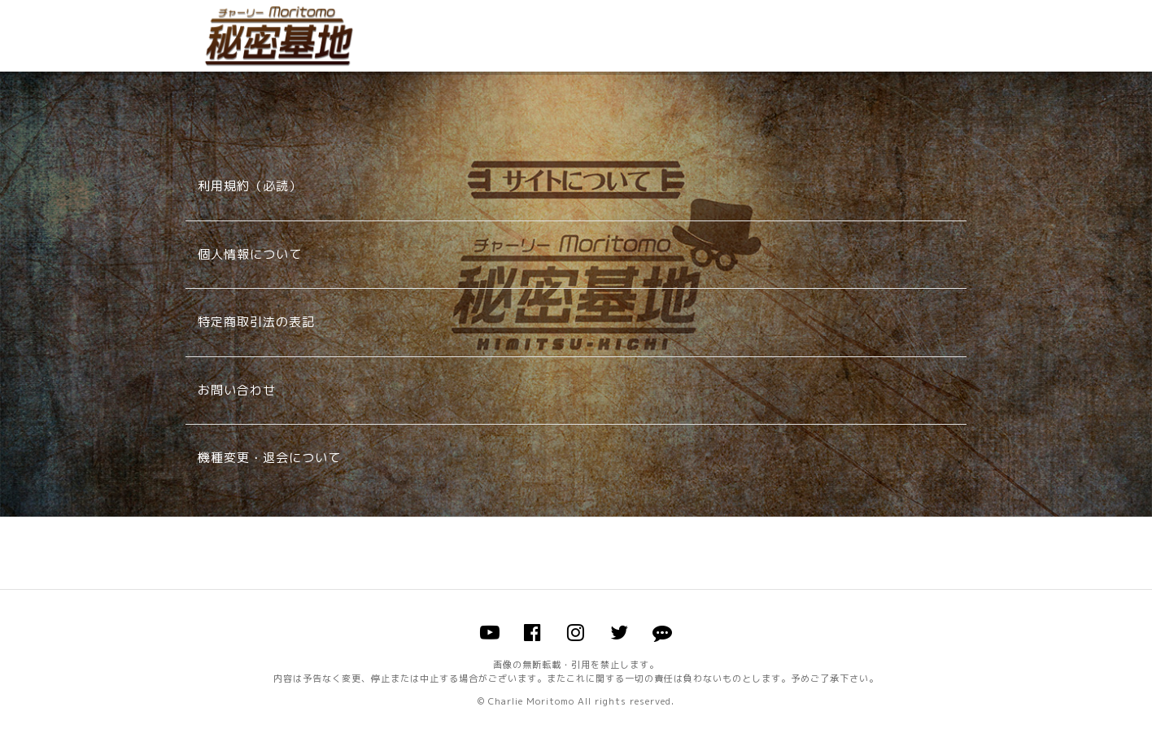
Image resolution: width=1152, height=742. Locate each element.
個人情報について (250, 254)
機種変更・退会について (269, 457)
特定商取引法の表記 (256, 321)
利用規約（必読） (250, 185)
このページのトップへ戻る (576, 553)
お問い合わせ (237, 390)
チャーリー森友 (279, 36)
